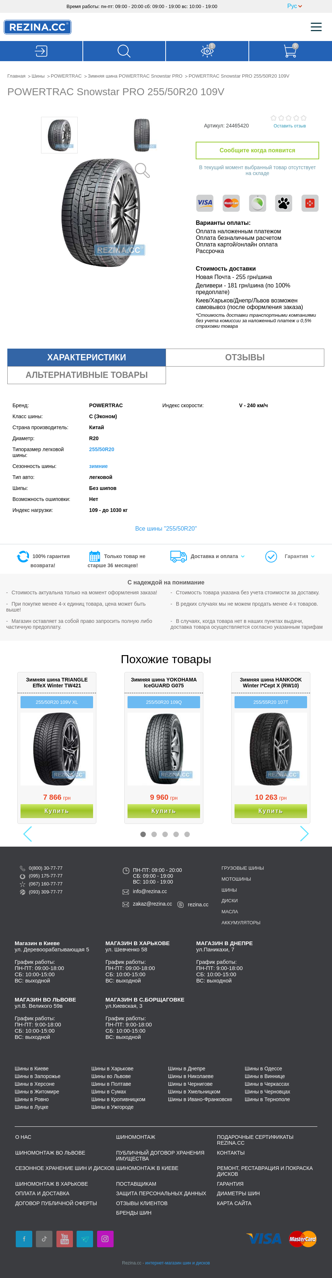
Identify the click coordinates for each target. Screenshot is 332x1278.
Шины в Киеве (32, 1068)
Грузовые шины (242, 868)
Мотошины (236, 879)
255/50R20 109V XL (57, 702)
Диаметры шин (238, 1193)
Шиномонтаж (135, 1137)
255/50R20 (101, 449)
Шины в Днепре (187, 1068)
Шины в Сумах (108, 1092)
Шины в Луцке (31, 1107)
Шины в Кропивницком (118, 1099)
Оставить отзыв (290, 126)
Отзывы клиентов (142, 1203)
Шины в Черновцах (267, 1092)
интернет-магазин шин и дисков (177, 1263)
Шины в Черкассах (267, 1084)
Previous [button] (30, 834)
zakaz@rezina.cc (152, 904)
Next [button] (301, 834)
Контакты (231, 1153)
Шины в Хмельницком (194, 1092)
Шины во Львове (111, 1076)
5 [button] (187, 834)
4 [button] (176, 834)
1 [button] (143, 834)
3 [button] (165, 834)
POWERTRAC (66, 76)
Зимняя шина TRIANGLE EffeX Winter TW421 (57, 682)
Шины (38, 76)
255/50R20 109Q (163, 702)
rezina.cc (198, 904)
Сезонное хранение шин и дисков (64, 1168)
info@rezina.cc (150, 891)
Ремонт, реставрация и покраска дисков (265, 1171)
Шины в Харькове (112, 1068)
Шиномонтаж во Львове (50, 1153)
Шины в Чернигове (190, 1084)
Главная (16, 76)
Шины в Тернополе (267, 1099)
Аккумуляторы (240, 922)
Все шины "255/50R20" (166, 528)
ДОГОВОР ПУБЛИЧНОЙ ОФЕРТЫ (56, 1203)
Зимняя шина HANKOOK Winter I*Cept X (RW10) (271, 682)
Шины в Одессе (263, 1068)
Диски (229, 900)
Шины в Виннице (265, 1076)
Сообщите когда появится (257, 150)
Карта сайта (234, 1203)
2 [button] (154, 834)
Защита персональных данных (161, 1193)
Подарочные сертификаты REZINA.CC (255, 1140)
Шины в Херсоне (35, 1084)
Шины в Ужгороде (112, 1107)
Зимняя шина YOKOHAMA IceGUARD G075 (164, 682)
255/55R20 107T (270, 702)
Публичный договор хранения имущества (160, 1156)
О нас (23, 1137)
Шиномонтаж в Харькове (51, 1184)
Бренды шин (134, 1213)
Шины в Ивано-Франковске (200, 1099)
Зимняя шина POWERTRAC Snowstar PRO (135, 76)
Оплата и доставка (42, 1193)
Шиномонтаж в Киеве (147, 1168)
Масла (229, 911)
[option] (59, 135)
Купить (56, 811)
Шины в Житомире (37, 1092)
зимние (98, 466)
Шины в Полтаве (111, 1084)
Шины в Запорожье (37, 1076)
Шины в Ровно (32, 1099)
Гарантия (296, 556)
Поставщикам (136, 1184)
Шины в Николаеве (191, 1076)
